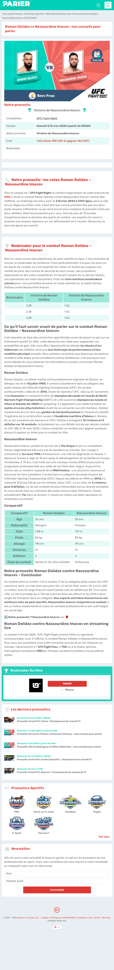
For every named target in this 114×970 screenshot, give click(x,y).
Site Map (106, 917)
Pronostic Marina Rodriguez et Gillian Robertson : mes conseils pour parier (59, 746)
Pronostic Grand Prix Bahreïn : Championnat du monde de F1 (51, 772)
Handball (70, 811)
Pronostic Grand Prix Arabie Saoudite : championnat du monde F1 (54, 759)
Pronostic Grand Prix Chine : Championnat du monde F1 (48, 721)
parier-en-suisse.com (28, 917)
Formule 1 (43, 833)
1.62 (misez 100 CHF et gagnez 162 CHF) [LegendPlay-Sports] (63, 140)
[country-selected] (55, 927)
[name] (57, 874)
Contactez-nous (85, 917)
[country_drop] (60, 927)
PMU (16, 811)
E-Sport (16, 833)
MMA (7, 197)
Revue (67, 689)
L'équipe (45, 917)
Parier (67, 683)
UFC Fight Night (47, 118)
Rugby (97, 811)
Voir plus (104, 836)
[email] (57, 881)
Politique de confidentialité (63, 917)
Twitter (97, 917)
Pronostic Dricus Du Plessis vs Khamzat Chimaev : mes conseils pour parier (59, 734)
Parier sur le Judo (44, 811)
